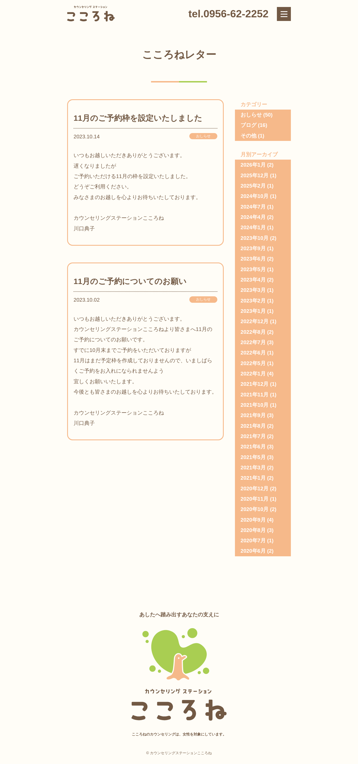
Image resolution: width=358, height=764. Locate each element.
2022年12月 (254, 321)
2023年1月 (253, 311)
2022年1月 (253, 374)
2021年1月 (253, 478)
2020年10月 (254, 509)
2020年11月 (254, 499)
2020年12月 (254, 488)
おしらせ (203, 136)
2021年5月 (253, 457)
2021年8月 (253, 426)
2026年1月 (253, 165)
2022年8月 (253, 332)
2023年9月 (253, 248)
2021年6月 (253, 447)
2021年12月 (254, 384)
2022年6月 (253, 353)
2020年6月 (253, 551)
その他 (248, 136)
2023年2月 (253, 301)
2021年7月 (253, 436)
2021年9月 (253, 415)
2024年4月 (253, 217)
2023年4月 (253, 280)
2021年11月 (254, 395)
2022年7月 (253, 342)
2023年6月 (253, 259)
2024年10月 (254, 196)
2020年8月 (253, 530)
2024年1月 (253, 227)
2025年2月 (253, 186)
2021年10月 (254, 405)
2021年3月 (253, 467)
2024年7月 (253, 207)
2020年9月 (253, 520)
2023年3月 (253, 290)
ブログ (248, 125)
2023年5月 (253, 269)
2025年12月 (254, 175)
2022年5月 (253, 363)
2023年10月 (254, 238)
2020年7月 (253, 540)
